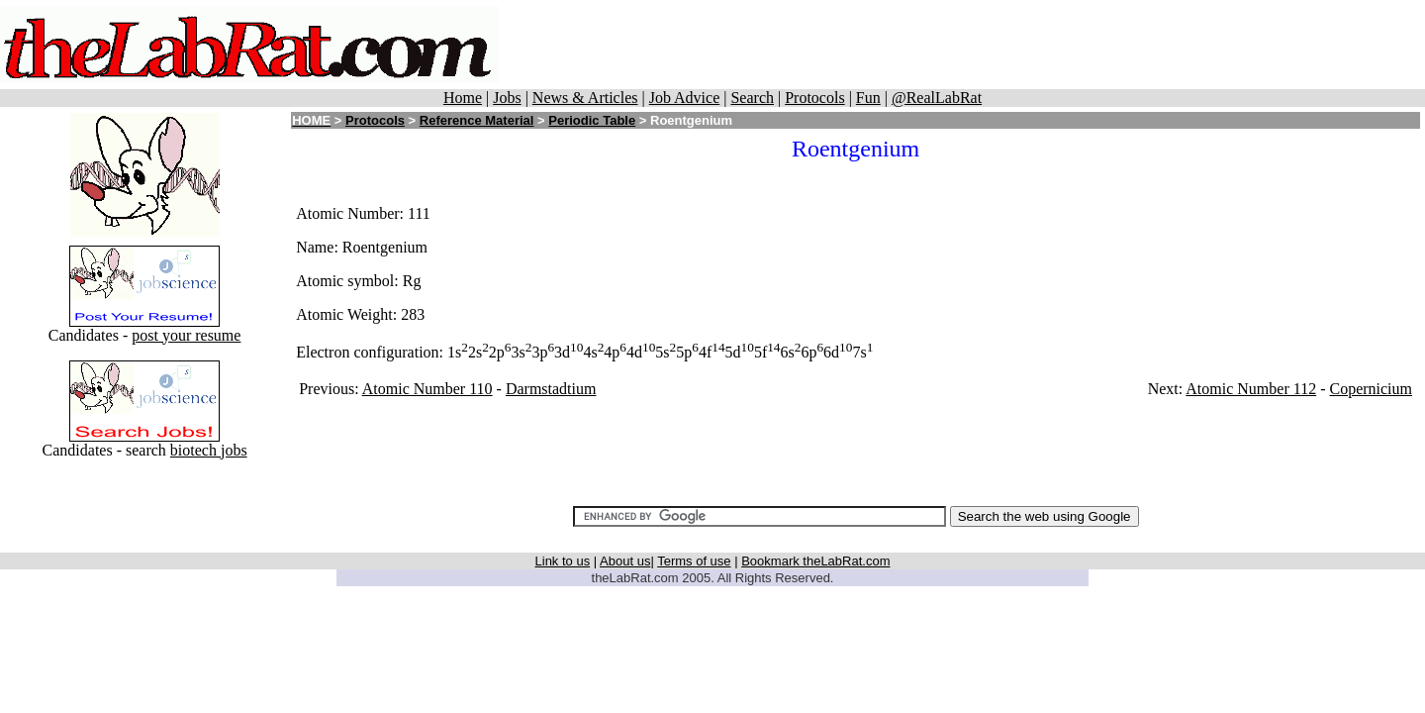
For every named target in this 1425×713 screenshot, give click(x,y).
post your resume (186, 335)
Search (752, 97)
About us (625, 561)
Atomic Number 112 (1251, 388)
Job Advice (684, 97)
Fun (868, 97)
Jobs (507, 97)
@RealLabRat (937, 97)
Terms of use (693, 561)
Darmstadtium (551, 388)
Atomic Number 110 (427, 388)
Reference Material (477, 120)
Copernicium (1370, 388)
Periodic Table (591, 120)
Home (462, 97)
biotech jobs (208, 450)
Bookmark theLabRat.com (815, 561)
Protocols (814, 97)
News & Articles (585, 97)
